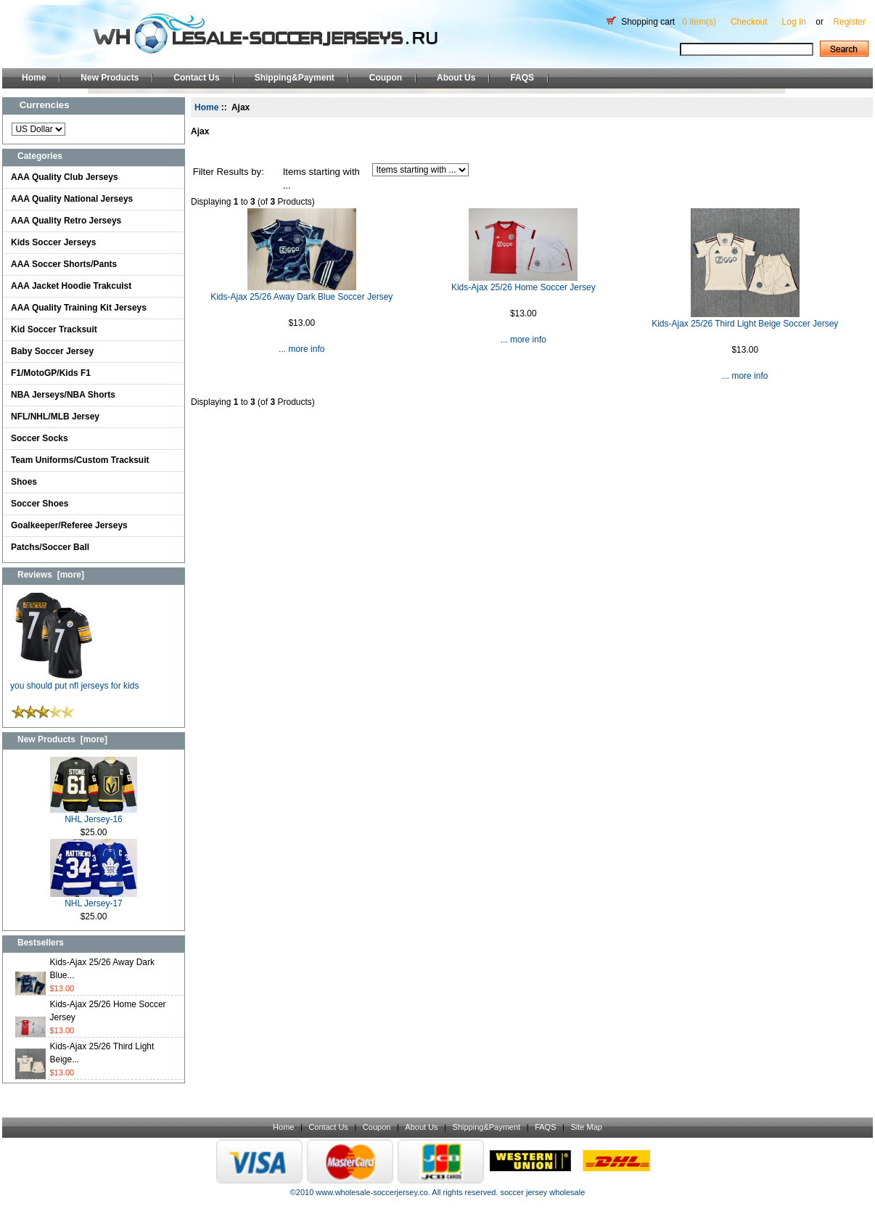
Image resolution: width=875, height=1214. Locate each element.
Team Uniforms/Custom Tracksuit (80, 460)
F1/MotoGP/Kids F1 (51, 373)
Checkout (749, 22)
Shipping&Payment (294, 78)
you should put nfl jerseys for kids (74, 681)
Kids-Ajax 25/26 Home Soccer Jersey (523, 287)
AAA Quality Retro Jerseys (66, 221)
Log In (794, 22)
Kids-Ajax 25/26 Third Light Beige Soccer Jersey (745, 324)
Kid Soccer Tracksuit (54, 329)
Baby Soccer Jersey (52, 351)
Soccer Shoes (39, 504)
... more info (301, 349)
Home (34, 78)
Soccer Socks (39, 438)
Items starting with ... (321, 179)
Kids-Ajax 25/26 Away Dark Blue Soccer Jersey (301, 297)
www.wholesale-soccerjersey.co (371, 1192)
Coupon (385, 78)
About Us (456, 78)
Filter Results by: (228, 171)
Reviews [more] (50, 575)
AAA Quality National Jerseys (72, 199)
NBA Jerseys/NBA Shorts (63, 395)
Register (849, 22)
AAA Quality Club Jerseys (64, 177)
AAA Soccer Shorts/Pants (64, 264)
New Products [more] (62, 739)
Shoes (24, 482)
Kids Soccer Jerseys (53, 242)
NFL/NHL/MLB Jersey (55, 416)
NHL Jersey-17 (93, 899)
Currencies (45, 104)
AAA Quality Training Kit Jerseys (79, 308)
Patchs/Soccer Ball (50, 547)
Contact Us (196, 78)
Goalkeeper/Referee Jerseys (69, 525)
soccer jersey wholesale (542, 1192)
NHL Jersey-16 (93, 814)
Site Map (585, 1127)
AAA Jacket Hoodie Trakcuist (71, 286)
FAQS (522, 78)
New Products (110, 78)
